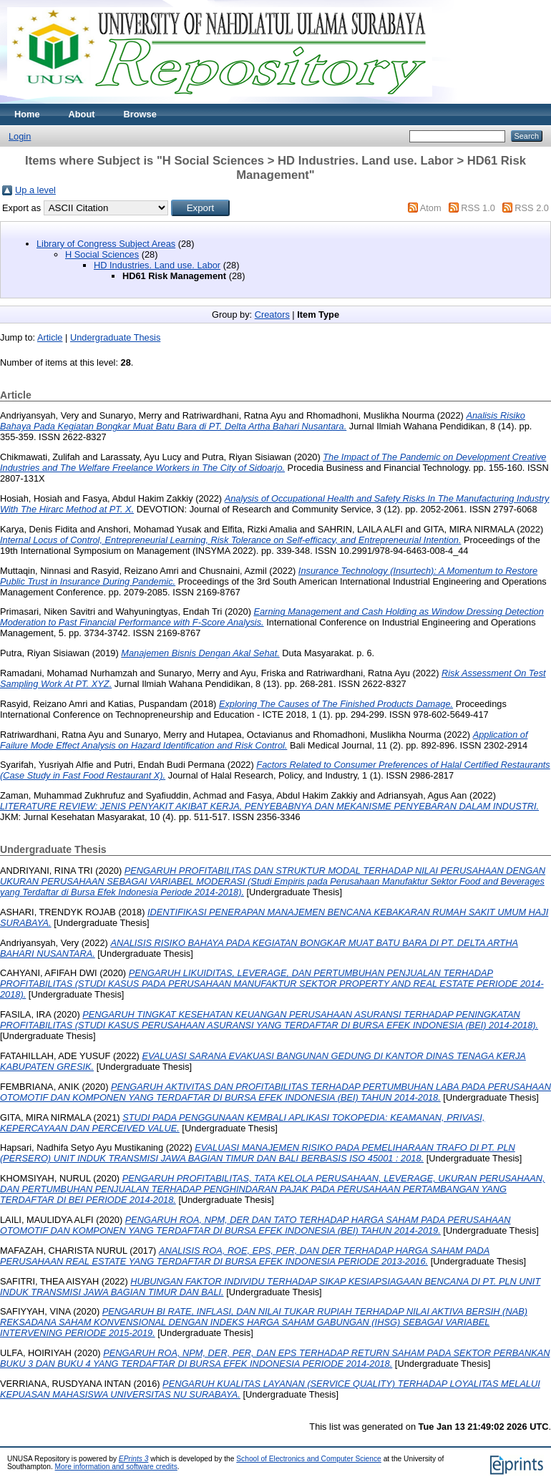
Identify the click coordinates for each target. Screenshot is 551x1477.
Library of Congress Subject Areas (105, 243)
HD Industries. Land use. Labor (157, 265)
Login (20, 136)
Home (27, 114)
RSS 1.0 (478, 208)
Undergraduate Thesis (115, 337)
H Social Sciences (102, 254)
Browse (140, 114)
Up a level (35, 190)
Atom (431, 208)
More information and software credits (116, 1467)
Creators (272, 314)
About (82, 114)
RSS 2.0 (532, 208)
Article (50, 337)
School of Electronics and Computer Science (308, 1459)
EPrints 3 (134, 1459)
